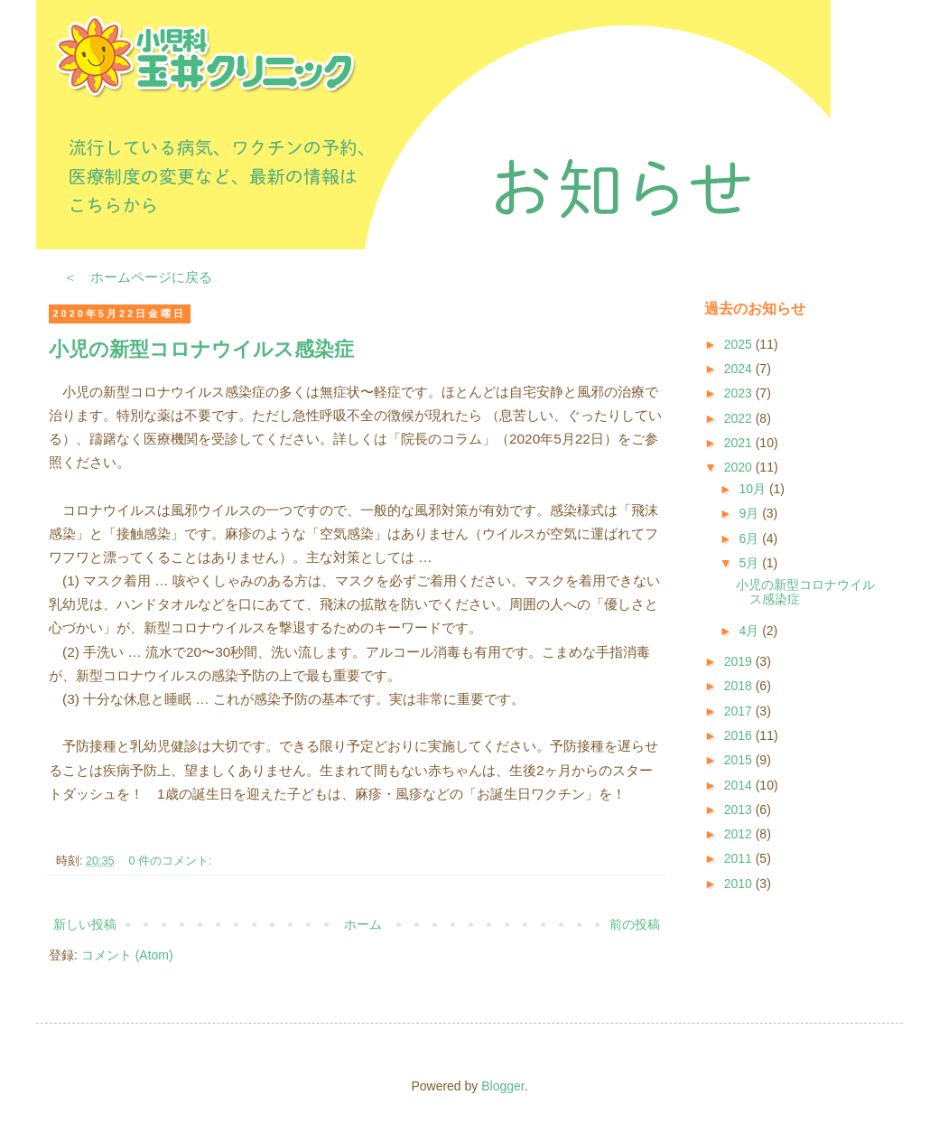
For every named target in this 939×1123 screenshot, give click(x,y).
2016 (740, 735)
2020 (740, 467)
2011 (740, 858)
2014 (740, 785)
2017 (740, 711)
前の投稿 (634, 924)
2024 (740, 368)
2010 (740, 883)
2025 (740, 344)
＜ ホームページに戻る (137, 277)
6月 (750, 538)
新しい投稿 (84, 924)
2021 (740, 442)
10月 (753, 489)
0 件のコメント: (172, 861)
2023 (740, 393)
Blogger (502, 1086)
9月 (750, 513)
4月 (750, 630)
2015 (740, 760)
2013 (740, 809)
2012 (740, 834)
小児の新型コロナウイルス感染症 (201, 349)
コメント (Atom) (127, 955)
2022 (740, 418)
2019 (740, 661)
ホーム (363, 924)
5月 (750, 563)
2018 (740, 685)
